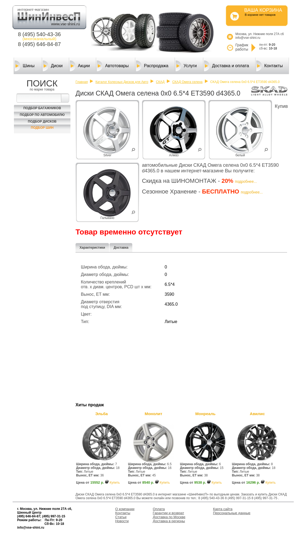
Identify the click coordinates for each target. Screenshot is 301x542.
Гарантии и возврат (168, 513)
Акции (80, 66)
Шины (25, 66)
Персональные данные (232, 513)
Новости (122, 521)
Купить (115, 482)
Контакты (269, 66)
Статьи (120, 517)
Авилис (257, 413)
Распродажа (152, 66)
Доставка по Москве (169, 517)
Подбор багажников (42, 108)
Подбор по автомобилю (42, 115)
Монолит (153, 413)
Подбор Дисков (42, 121)
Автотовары (113, 66)
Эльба (101, 413)
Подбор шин (42, 128)
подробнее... (246, 181)
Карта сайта (222, 509)
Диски (53, 66)
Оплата (159, 509)
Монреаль (205, 413)
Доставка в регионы (169, 521)
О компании (124, 509)
